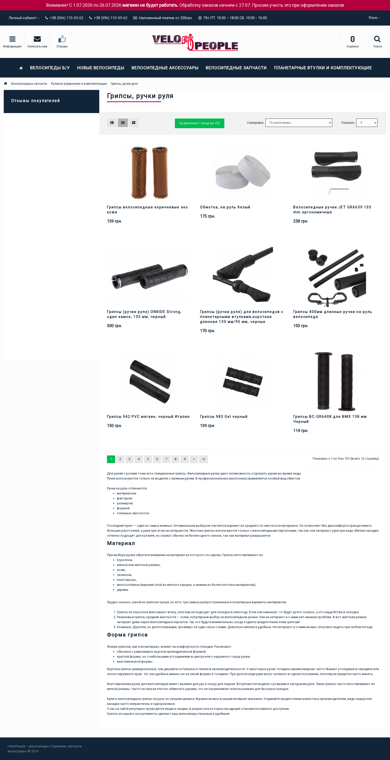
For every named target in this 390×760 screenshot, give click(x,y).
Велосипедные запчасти (236, 67)
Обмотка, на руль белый (225, 207)
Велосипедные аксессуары (165, 67)
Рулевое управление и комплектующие (79, 83)
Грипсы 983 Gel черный (224, 417)
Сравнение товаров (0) (199, 123)
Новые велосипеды (100, 67)
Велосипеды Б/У (50, 67)
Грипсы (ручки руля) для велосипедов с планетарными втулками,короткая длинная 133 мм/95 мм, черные (241, 317)
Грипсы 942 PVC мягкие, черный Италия (148, 417)
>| (203, 459)
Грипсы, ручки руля (124, 83)
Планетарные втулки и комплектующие (323, 67)
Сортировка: (255, 122)
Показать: (348, 122)
